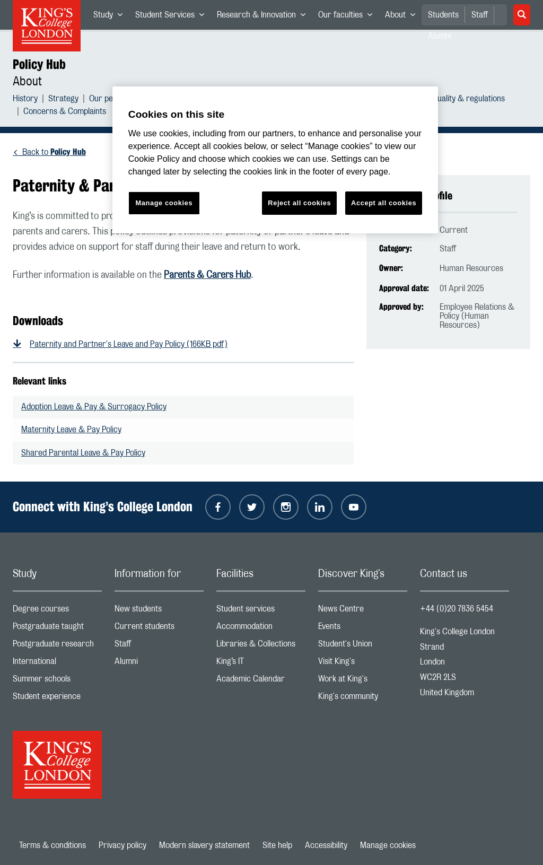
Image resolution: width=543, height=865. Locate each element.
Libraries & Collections (260, 646)
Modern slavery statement (204, 845)
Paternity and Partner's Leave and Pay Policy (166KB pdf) (128, 344)
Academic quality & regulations (451, 100)
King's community (362, 698)
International (57, 663)
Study (111, 17)
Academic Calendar (260, 681)
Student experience (57, 698)
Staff (479, 15)
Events (362, 628)
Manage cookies (388, 845)
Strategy (63, 100)
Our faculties (348, 17)
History (25, 100)
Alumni (159, 663)
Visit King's (362, 663)
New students (159, 611)
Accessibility (326, 845)
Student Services (173, 17)
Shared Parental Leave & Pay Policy (83, 453)
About (403, 17)
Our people (108, 100)
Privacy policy (122, 845)
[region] (275, 159)
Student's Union (362, 646)
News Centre (362, 611)
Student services (260, 611)
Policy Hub (39, 64)
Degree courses (57, 611)
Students (443, 15)
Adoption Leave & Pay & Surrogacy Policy (94, 407)
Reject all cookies (299, 203)
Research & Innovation (264, 17)
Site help (277, 845)
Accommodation (260, 628)
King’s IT (260, 663)
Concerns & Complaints (64, 112)
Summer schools (57, 681)
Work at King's (362, 681)
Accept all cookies (383, 203)
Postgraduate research (57, 646)
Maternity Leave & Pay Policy (71, 429)
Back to (54, 152)
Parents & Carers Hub (207, 275)
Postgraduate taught (57, 628)
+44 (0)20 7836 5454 (456, 609)
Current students (159, 628)
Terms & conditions (52, 845)
